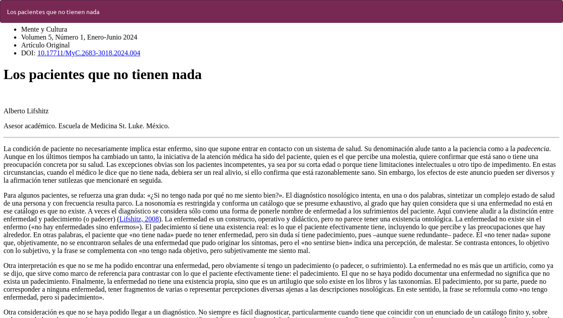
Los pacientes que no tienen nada (53, 11)
